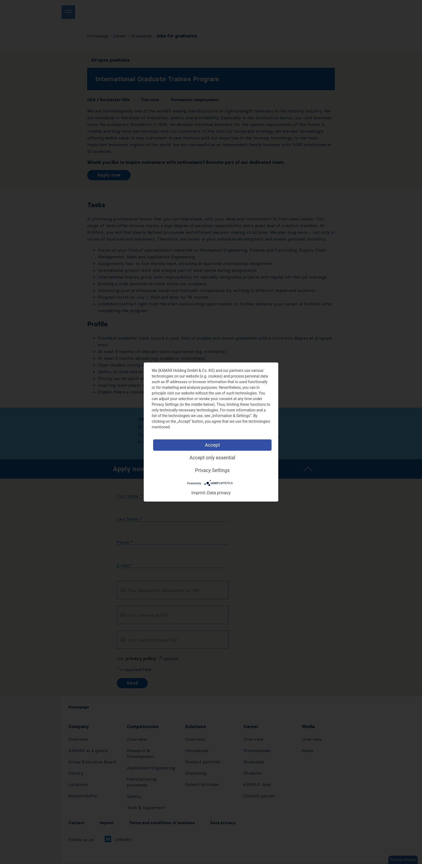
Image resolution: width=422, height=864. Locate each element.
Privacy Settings (212, 470)
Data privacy (219, 492)
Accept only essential (212, 457)
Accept (212, 445)
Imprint (198, 492)
